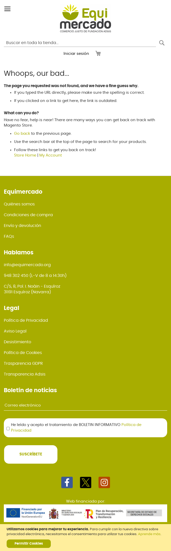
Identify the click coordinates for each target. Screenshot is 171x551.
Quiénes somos (19, 204)
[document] (86, 537)
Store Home (25, 155)
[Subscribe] (31, 454)
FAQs (9, 236)
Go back (22, 134)
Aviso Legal (15, 331)
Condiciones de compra (28, 215)
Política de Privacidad (26, 320)
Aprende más (149, 534)
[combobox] (80, 43)
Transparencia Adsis (24, 374)
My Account (50, 155)
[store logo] (85, 18)
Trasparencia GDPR (23, 363)
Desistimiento (17, 342)
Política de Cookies (23, 353)
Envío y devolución (22, 226)
